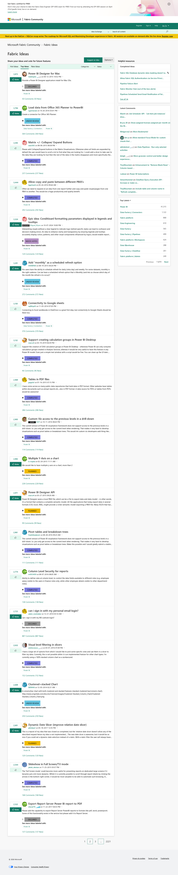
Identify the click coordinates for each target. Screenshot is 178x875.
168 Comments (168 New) (32, 795)
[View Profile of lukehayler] (32, 77)
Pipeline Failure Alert (129, 83)
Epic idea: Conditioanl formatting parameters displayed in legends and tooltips (70, 220)
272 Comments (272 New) (32, 294)
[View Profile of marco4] (31, 343)
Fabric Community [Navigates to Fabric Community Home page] (33, 19)
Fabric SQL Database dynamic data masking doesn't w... (143, 73)
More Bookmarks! (140, 131)
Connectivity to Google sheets (46, 303)
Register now (167, 36)
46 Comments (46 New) (31, 370)
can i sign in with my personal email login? (53, 610)
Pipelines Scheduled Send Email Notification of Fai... (142, 94)
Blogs (92, 19)
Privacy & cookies (139, 858)
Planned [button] (32, 471)
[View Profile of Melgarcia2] (125, 131)
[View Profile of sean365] (31, 145)
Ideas (70, 19)
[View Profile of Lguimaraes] (32, 111)
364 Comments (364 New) (32, 133)
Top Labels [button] (124, 200)
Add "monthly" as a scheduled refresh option (55, 262)
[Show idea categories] (88, 66)
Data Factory (125, 229)
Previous (150, 262)
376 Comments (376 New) (32, 331)
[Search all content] (140, 31)
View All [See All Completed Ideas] (124, 99)
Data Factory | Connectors (33, 128)
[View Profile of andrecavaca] (33, 648)
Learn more (12, 12)
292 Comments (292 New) (32, 210)
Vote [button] (16, 79)
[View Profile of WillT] (38, 422)
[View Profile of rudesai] (123, 174)
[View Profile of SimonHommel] (126, 179)
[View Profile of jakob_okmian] (33, 767)
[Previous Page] (81, 839)
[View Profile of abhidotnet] (124, 147)
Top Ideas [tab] (25, 66)
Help (156, 25)
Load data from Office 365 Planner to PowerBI (55, 107)
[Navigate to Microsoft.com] (14, 19)
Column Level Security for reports (48, 571)
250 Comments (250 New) (32, 716)
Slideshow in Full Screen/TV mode (48, 764)
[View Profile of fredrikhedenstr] (34, 535)
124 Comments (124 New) (32, 254)
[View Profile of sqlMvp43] (32, 306)
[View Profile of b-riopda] (31, 461)
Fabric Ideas (51, 44)
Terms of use (153, 858)
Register (139, 25)
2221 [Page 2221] (108, 841)
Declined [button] (32, 86)
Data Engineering (127, 223)
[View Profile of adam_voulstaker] (34, 614)
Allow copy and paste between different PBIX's (56, 182)
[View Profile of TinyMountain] (126, 165)
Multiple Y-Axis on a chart (43, 458)
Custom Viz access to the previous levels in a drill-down (61, 418)
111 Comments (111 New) (32, 562)
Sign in (148, 25)
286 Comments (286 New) (32, 410)
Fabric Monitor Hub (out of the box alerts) (138, 89)
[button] (93, 60)
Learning (102, 19)
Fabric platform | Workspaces (132, 240)
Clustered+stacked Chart (43, 684)
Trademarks (165, 858)
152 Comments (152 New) (32, 675)
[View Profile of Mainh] (123, 113)
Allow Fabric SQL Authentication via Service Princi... (142, 78)
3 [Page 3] (95, 841)
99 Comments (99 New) (31, 523)
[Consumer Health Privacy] (40, 867)
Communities (81, 19)
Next (166, 262)
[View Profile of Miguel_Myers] (35, 225)
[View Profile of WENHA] (31, 687)
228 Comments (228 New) (32, 483)
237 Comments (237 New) (32, 173)
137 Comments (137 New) (32, 832)
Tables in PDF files (38, 379)
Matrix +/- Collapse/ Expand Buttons (50, 142)
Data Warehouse (127, 245)
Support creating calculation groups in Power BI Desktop (62, 339)
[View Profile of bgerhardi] (32, 185)
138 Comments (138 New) (32, 602)
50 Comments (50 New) (31, 99)
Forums (48, 19)
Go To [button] (164, 26)
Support (112, 19)
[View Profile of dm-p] (126, 137)
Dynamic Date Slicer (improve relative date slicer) (57, 724)
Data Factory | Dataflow (130, 251)
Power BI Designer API (41, 492)
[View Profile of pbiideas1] (32, 728)
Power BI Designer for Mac (44, 73)
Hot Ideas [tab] (14, 66)
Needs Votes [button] (31, 241)
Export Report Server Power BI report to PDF (55, 803)
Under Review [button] (32, 121)
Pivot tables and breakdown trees (48, 531)
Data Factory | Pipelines (130, 234)
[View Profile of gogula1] (31, 382)
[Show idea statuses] (104, 66)
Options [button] (108, 60)
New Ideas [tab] (35, 66)
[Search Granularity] (100, 31)
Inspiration (59, 19)
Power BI (27, 93)
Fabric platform (126, 217)
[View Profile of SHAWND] (32, 266)
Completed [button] (32, 161)
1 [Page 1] (84, 841)
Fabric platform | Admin (130, 256)
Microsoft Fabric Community (24, 44)
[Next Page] (113, 839)
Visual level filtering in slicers (45, 644)
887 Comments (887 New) (32, 636)
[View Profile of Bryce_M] (123, 122)
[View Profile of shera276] (31, 807)
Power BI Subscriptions (139, 174)
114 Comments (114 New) (32, 449)
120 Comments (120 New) (32, 755)
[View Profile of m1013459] (32, 574)
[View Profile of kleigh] (122, 156)
